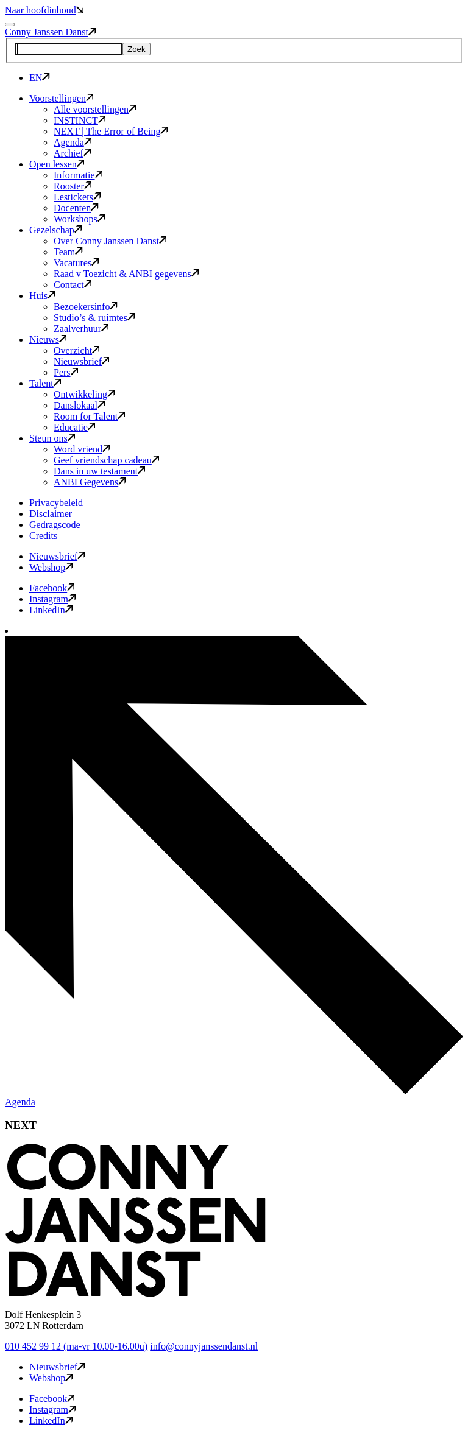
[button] (135, 1294)
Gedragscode (54, 524)
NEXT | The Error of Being (111, 131)
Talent (45, 383)
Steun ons (52, 438)
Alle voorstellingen (95, 109)
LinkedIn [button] (51, 610)
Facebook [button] (51, 588)
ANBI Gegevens (90, 482)
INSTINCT (79, 120)
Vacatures (76, 263)
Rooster (72, 186)
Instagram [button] (52, 599)
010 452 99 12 (76, 1346)
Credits (43, 535)
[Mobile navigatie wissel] (10, 24)
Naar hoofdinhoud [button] (44, 10)
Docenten (76, 208)
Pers (66, 372)
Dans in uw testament (99, 471)
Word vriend (82, 449)
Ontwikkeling (84, 394)
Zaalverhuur (81, 328)
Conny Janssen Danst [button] (50, 32)
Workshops (79, 219)
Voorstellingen (61, 98)
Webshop (51, 567)
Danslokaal (79, 405)
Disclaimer (50, 514)
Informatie (78, 175)
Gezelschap (55, 230)
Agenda (72, 142)
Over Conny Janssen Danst (110, 241)
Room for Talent (89, 416)
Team (68, 252)
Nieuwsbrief (81, 361)
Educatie (74, 427)
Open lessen (56, 164)
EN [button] (39, 77)
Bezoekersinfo (86, 306)
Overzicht (76, 350)
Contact (72, 285)
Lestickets (77, 197)
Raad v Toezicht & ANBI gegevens (126, 274)
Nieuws (47, 339)
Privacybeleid (56, 503)
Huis (42, 295)
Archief (72, 153)
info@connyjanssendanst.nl (204, 1346)
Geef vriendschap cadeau (106, 460)
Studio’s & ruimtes (94, 317)
